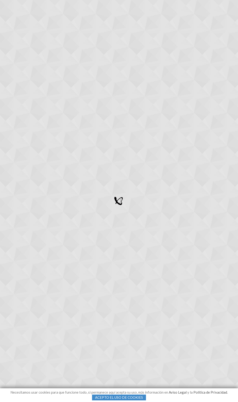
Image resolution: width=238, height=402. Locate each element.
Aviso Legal (178, 392)
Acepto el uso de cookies (119, 397)
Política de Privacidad (210, 392)
